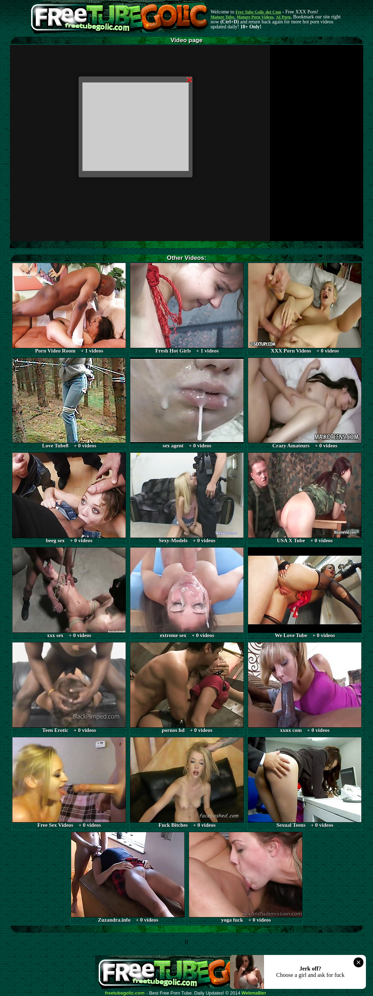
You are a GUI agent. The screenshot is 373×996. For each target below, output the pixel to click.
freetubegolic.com (125, 993)
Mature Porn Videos (255, 17)
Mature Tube (222, 17)
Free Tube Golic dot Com (258, 12)
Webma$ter (254, 993)
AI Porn (283, 17)
